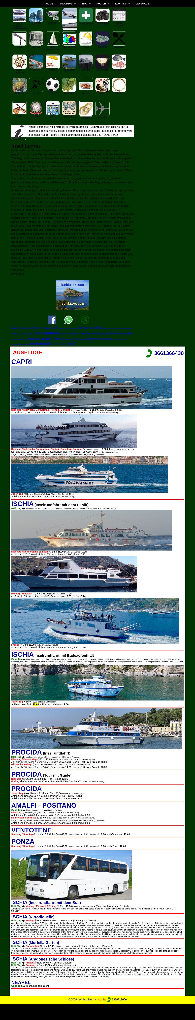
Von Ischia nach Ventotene (67, 328)
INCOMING (66, 3)
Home (49, 3)
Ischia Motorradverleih (119, 333)
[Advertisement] (97, 1011)
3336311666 (117, 999)
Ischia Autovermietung (92, 333)
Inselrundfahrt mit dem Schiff (53, 344)
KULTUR (101, 3)
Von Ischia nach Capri (21, 334)
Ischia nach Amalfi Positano (74, 339)
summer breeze (69, 333)
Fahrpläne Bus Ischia (98, 338)
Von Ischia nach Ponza (46, 338)
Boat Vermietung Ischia (119, 339)
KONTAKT (120, 3)
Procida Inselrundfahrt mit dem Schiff (34, 328)
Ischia (101, 999)
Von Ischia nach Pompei (19, 339)
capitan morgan (108, 328)
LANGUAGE (142, 3)
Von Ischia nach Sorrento (123, 328)
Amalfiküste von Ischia (20, 344)
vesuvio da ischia (89, 328)
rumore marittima (45, 333)
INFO (84, 3)
